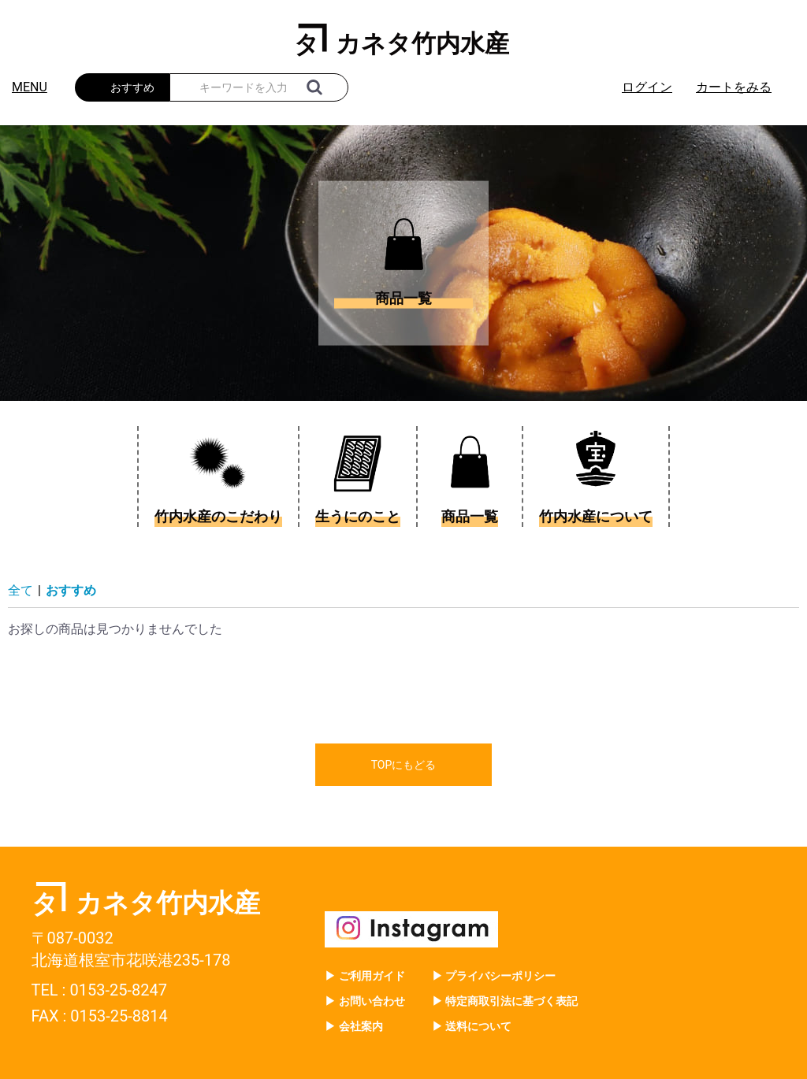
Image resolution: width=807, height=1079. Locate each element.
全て (20, 590)
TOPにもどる (404, 764)
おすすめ (71, 590)
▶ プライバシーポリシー (494, 976)
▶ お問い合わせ (364, 1001)
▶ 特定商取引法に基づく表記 (505, 1001)
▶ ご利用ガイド (364, 976)
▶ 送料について (471, 1026)
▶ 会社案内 (353, 1026)
